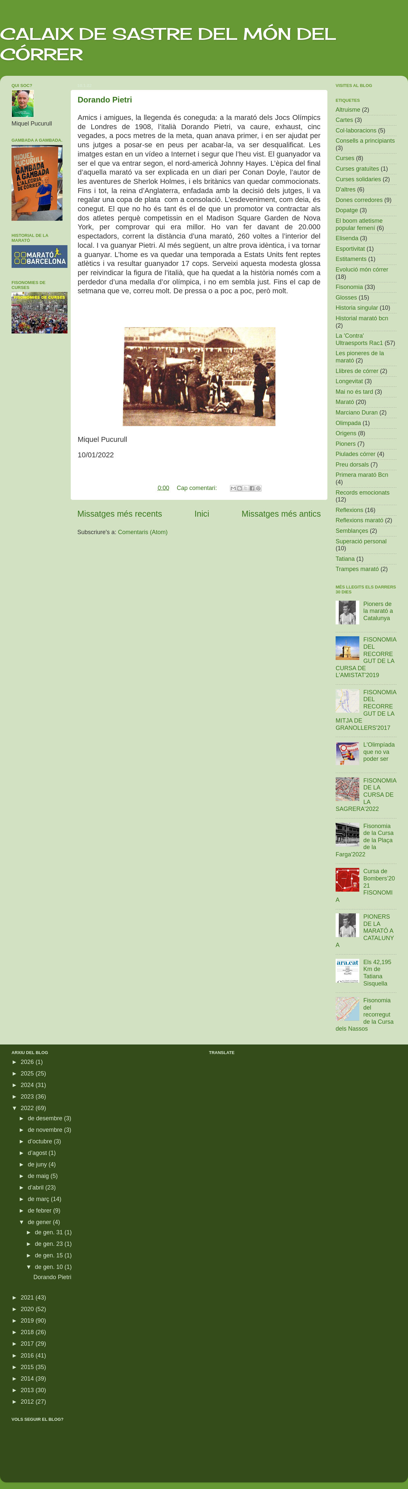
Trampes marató (357, 569)
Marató (345, 402)
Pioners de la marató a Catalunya (378, 611)
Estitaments (351, 259)
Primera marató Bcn (362, 475)
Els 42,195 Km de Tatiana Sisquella (377, 973)
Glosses (346, 297)
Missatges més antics (281, 513)
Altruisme (348, 109)
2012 (28, 1401)
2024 (28, 1085)
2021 (28, 1297)
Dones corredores (359, 200)
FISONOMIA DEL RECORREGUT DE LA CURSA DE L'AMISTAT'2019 (366, 657)
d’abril (36, 1187)
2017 (28, 1343)
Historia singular (357, 307)
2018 (28, 1332)
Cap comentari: (197, 488)
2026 (28, 1062)
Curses (345, 158)
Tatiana (345, 559)
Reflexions (349, 510)
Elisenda (347, 238)
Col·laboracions (356, 130)
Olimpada (348, 423)
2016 (28, 1355)
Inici (201, 513)
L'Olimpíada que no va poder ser (379, 751)
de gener (40, 1222)
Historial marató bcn (362, 318)
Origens (346, 433)
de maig (39, 1176)
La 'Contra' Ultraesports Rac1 (359, 339)
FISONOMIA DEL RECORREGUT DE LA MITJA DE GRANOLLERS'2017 (366, 710)
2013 (28, 1390)
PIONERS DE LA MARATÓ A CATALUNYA (365, 930)
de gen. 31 (49, 1232)
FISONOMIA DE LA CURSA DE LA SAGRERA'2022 (366, 794)
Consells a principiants (365, 140)
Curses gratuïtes (357, 168)
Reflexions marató (359, 520)
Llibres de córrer (357, 371)
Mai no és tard (354, 391)
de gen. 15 (49, 1255)
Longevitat (349, 381)
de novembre (46, 1130)
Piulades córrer (355, 454)
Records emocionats (363, 492)
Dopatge (347, 210)
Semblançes (352, 531)
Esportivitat (350, 248)
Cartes (344, 120)
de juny (38, 1164)
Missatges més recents (119, 513)
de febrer (40, 1210)
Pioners (346, 444)
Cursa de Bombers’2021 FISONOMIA (365, 885)
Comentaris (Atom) (143, 532)
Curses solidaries (358, 179)
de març (39, 1199)
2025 (28, 1073)
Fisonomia (349, 287)
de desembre (46, 1118)
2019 (28, 1320)
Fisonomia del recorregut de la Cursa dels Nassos (365, 1014)
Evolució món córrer (362, 269)
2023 (28, 1096)
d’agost (38, 1153)
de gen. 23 (49, 1244)
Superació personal (361, 541)
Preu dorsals (352, 464)
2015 (28, 1367)
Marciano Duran (357, 412)
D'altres (345, 189)
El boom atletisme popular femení (359, 224)
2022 (28, 1108)
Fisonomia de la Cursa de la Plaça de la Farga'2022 (365, 840)
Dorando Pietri (105, 99)
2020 (28, 1309)
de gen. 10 (49, 1267)
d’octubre (41, 1141)
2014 (28, 1378)
